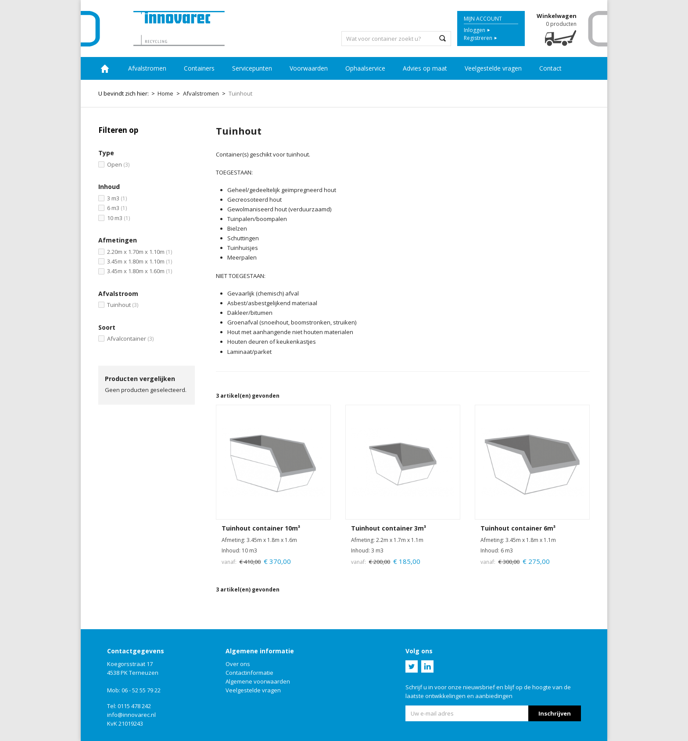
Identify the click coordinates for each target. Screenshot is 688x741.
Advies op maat (425, 68)
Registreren (478, 38)
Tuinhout (122, 305)
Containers (199, 68)
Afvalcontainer (130, 338)
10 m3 (118, 218)
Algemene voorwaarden (258, 681)
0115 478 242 (134, 706)
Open (118, 164)
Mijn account (483, 18)
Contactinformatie (249, 673)
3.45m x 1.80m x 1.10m (139, 261)
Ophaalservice (365, 68)
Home (105, 68)
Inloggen (474, 30)
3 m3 (117, 198)
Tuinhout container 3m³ (388, 528)
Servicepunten (252, 68)
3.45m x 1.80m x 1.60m (139, 271)
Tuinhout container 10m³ (261, 528)
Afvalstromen (147, 68)
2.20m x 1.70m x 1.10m (139, 252)
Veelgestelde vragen (493, 68)
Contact (550, 68)
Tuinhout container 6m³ (517, 528)
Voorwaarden (309, 68)
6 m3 (117, 208)
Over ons (238, 664)
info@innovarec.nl (131, 715)
